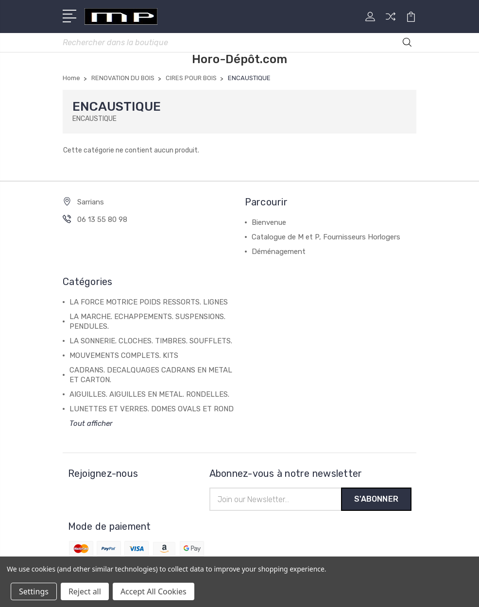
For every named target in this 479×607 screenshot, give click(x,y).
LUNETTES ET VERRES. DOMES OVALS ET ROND (151, 409)
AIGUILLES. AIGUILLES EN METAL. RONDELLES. (149, 395)
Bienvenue (269, 223)
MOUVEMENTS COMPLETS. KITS (123, 356)
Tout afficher (91, 424)
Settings (34, 591)
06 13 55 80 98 (102, 220)
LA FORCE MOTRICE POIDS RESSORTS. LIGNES (148, 303)
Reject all (84, 591)
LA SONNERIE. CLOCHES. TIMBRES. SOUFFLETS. (150, 341)
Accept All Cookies (153, 591)
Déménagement (279, 252)
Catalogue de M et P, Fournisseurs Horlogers (326, 238)
